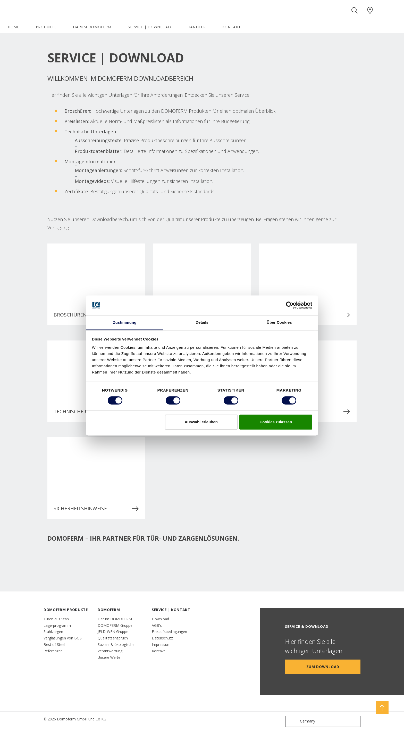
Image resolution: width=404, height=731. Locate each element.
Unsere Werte (109, 657)
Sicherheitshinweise (96, 509)
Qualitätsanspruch (113, 638)
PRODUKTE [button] (46, 27)
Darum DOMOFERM (115, 618)
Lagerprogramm (57, 625)
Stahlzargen (53, 631)
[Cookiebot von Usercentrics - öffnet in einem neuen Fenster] (289, 305)
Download (160, 618)
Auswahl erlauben (201, 422)
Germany (301, 721)
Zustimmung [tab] (125, 322)
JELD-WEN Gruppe (113, 631)
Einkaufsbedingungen (169, 631)
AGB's (157, 625)
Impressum (161, 644)
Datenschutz (162, 638)
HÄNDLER (197, 27)
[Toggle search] (354, 10)
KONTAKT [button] (231, 27)
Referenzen (53, 650)
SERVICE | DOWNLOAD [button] (149, 27)
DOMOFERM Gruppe (115, 625)
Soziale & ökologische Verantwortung (116, 647)
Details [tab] (202, 322)
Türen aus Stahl (57, 618)
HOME (13, 27)
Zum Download (322, 666)
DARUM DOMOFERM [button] (92, 27)
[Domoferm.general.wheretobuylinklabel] (370, 10)
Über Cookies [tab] (279, 322)
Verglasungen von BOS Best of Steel (63, 641)
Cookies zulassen (275, 422)
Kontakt (158, 650)
